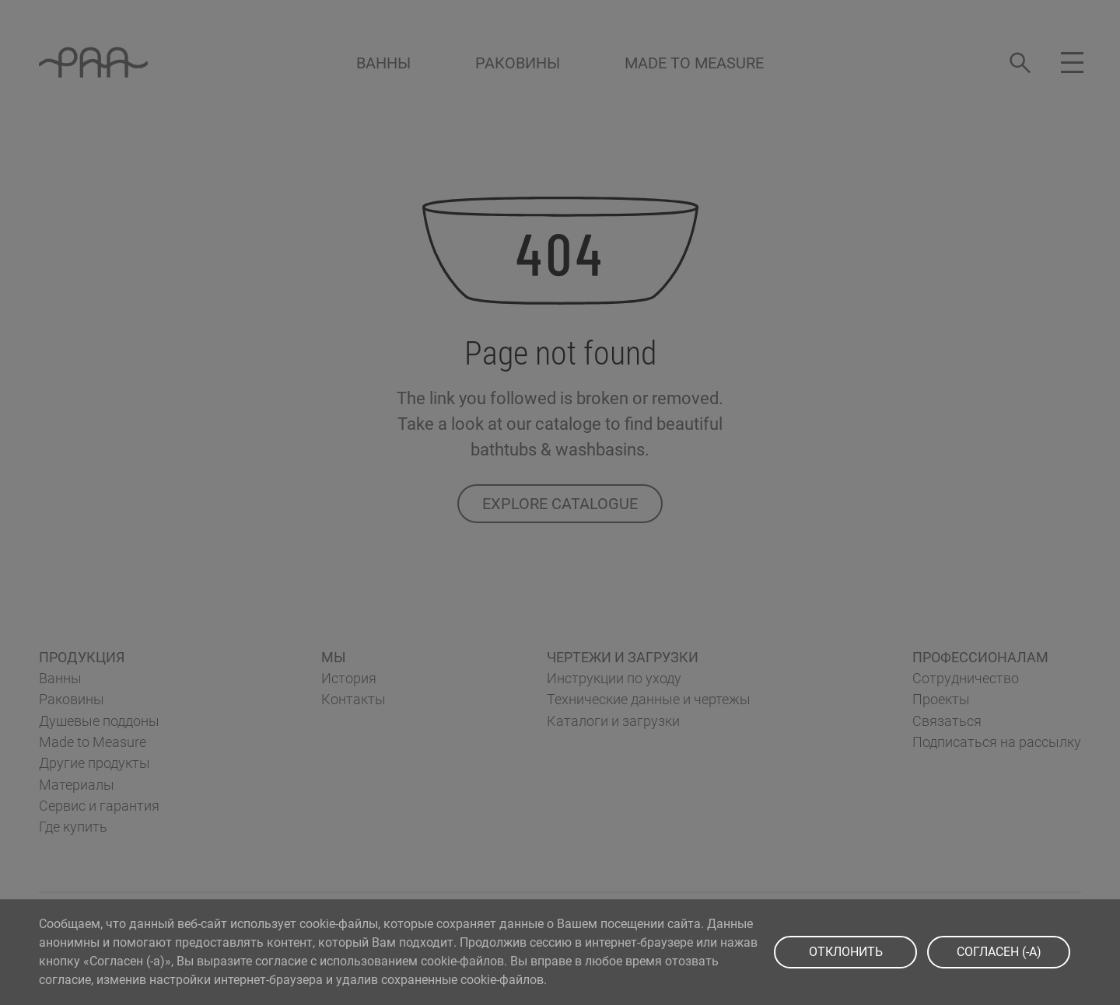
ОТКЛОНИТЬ (846, 951)
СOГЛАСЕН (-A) (999, 951)
